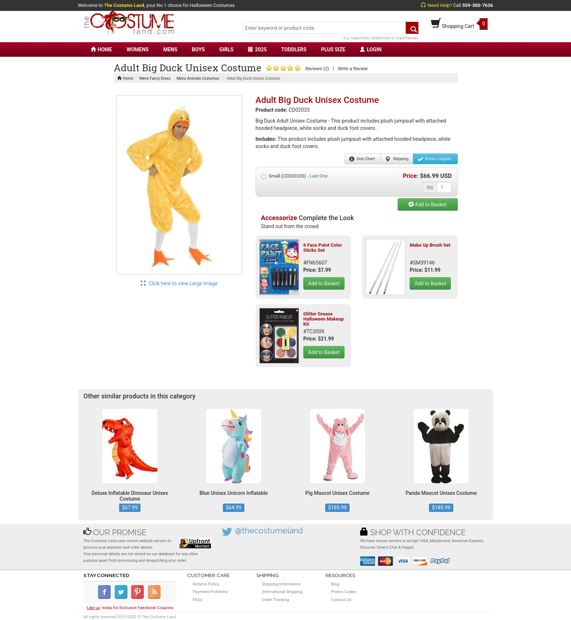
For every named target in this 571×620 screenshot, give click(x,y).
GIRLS (226, 49)
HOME (101, 49)
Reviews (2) (317, 68)
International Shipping (282, 591)
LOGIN (370, 49)
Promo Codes (343, 591)
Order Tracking (275, 599)
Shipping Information (281, 584)
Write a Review (353, 68)
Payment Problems (210, 591)
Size (362, 159)
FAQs (197, 599)
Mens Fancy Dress (155, 78)
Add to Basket (427, 204)
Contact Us (341, 599)
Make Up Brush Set (430, 245)
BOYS (198, 49)
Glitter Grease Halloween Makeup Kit (323, 319)
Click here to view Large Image (179, 283)
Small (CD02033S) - (294, 176)
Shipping (396, 159)
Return (435, 159)
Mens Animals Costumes (198, 78)
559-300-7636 (477, 5)
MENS (170, 49)
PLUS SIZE (333, 49)
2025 (257, 49)
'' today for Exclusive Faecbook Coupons (130, 607)
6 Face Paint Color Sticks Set (322, 247)
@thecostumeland (269, 530)
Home (125, 78)
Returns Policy (206, 584)
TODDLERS (293, 49)
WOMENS (138, 49)
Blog (335, 584)
